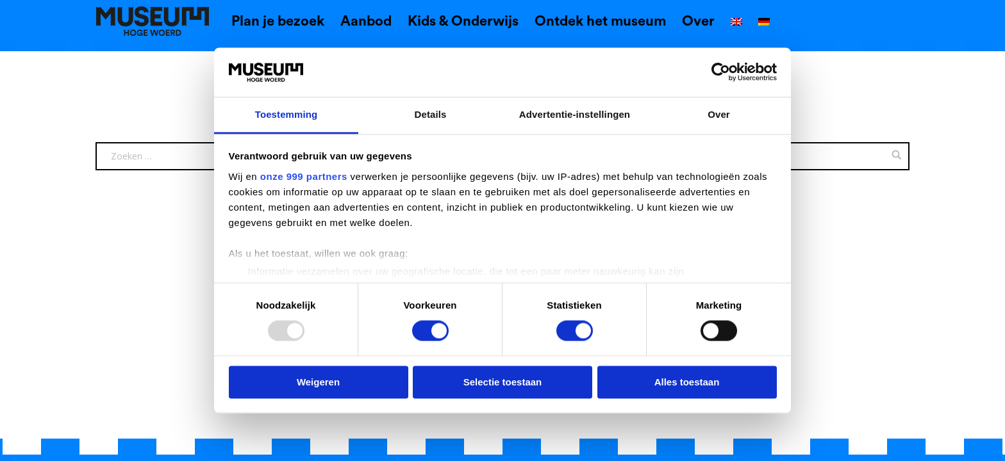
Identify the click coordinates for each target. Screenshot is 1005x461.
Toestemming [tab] (286, 114)
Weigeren (318, 381)
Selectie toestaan (502, 381)
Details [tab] (431, 114)
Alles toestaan (687, 381)
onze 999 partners (303, 176)
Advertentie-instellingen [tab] (574, 114)
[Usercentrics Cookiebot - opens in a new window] (721, 72)
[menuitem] (736, 23)
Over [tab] (719, 114)
